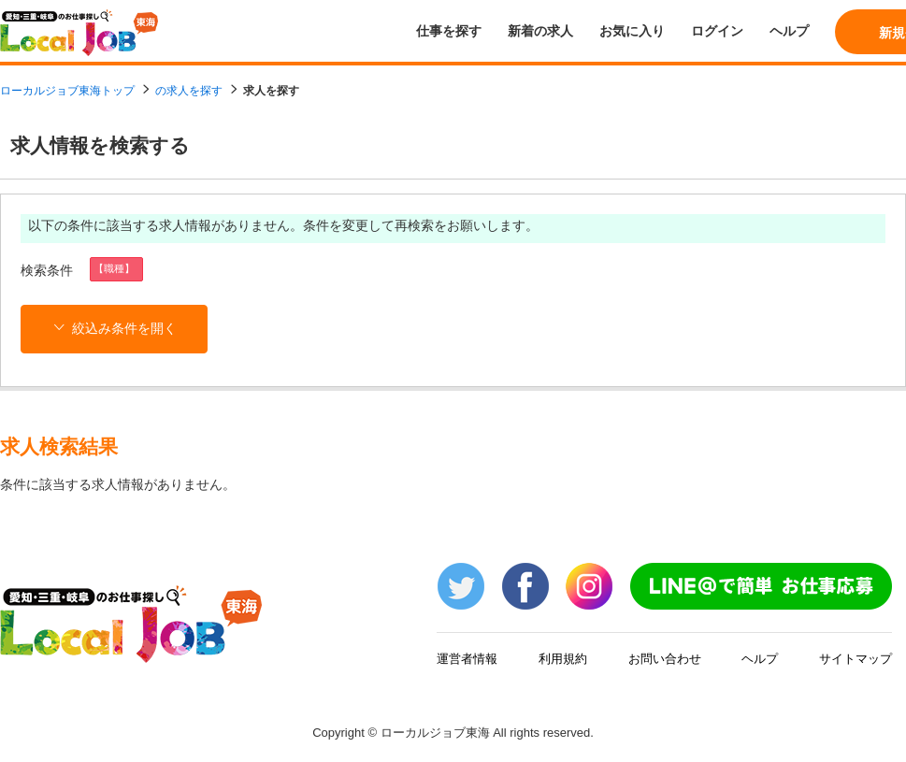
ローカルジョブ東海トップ (67, 90)
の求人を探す (189, 90)
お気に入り (632, 30)
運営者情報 (467, 659)
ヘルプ (789, 30)
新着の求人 (540, 30)
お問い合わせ (664, 659)
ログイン (717, 30)
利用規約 (563, 659)
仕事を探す (449, 30)
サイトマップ (855, 659)
